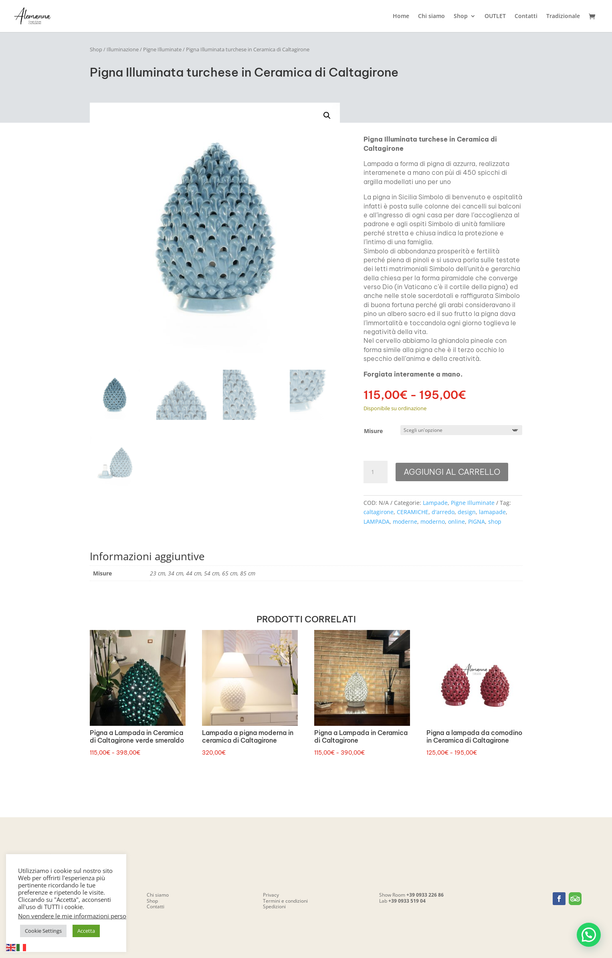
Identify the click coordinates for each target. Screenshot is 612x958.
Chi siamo (431, 16)
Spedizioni (274, 906)
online (456, 521)
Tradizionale (563, 16)
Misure (373, 431)
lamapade (492, 512)
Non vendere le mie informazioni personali (77, 916)
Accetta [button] (86, 930)
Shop (461, 16)
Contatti (526, 16)
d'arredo (443, 512)
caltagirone (379, 512)
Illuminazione (123, 49)
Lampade (435, 502)
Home (401, 16)
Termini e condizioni (285, 900)
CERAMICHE (412, 512)
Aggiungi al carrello (452, 472)
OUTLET (495, 16)
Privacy (271, 894)
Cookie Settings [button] (43, 930)
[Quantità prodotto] (376, 472)
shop (494, 521)
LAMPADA (377, 521)
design (467, 512)
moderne (405, 521)
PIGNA (476, 521)
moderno (432, 521)
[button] (327, 115)
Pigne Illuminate (162, 49)
